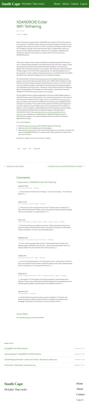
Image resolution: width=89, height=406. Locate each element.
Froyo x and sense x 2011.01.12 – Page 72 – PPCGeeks (32, 204)
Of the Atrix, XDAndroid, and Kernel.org (19, 365)
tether (24, 148)
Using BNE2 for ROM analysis (16, 348)
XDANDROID (36, 148)
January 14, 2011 (22, 202)
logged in (28, 317)
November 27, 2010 (23, 186)
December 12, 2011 (23, 291)
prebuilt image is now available (43, 91)
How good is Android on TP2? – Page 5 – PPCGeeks (31, 257)
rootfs (26, 128)
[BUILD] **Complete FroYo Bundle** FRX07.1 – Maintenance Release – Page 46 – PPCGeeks (42, 275)
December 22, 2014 (79, 348)
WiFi (30, 148)
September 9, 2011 (23, 237)
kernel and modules (30, 126)
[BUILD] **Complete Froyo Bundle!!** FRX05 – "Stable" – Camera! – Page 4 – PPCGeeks (41, 222)
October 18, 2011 (22, 273)
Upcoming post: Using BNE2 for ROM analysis (22, 354)
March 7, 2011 (21, 219)
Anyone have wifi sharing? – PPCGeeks (28, 188)
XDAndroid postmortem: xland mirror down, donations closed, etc (30, 360)
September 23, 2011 (79, 365)
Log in (83, 3)
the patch (55, 101)
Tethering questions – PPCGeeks (27, 293)
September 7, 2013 (80, 359)
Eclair (18, 148)
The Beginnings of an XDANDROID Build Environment (65, 166)
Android (25, 34)
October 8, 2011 (22, 255)
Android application (30, 130)
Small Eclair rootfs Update (15, 166)
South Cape (11, 4)
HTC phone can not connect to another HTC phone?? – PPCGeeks (36, 240)
